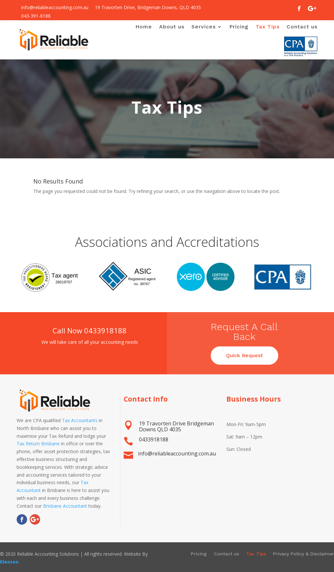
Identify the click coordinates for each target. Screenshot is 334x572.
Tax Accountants (80, 420)
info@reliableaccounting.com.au (54, 7)
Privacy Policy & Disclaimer (303, 553)
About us (171, 27)
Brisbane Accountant (65, 506)
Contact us (302, 27)
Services (203, 27)
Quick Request (244, 356)
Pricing (239, 27)
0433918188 (106, 330)
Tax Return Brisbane (38, 443)
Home (143, 27)
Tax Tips (268, 27)
